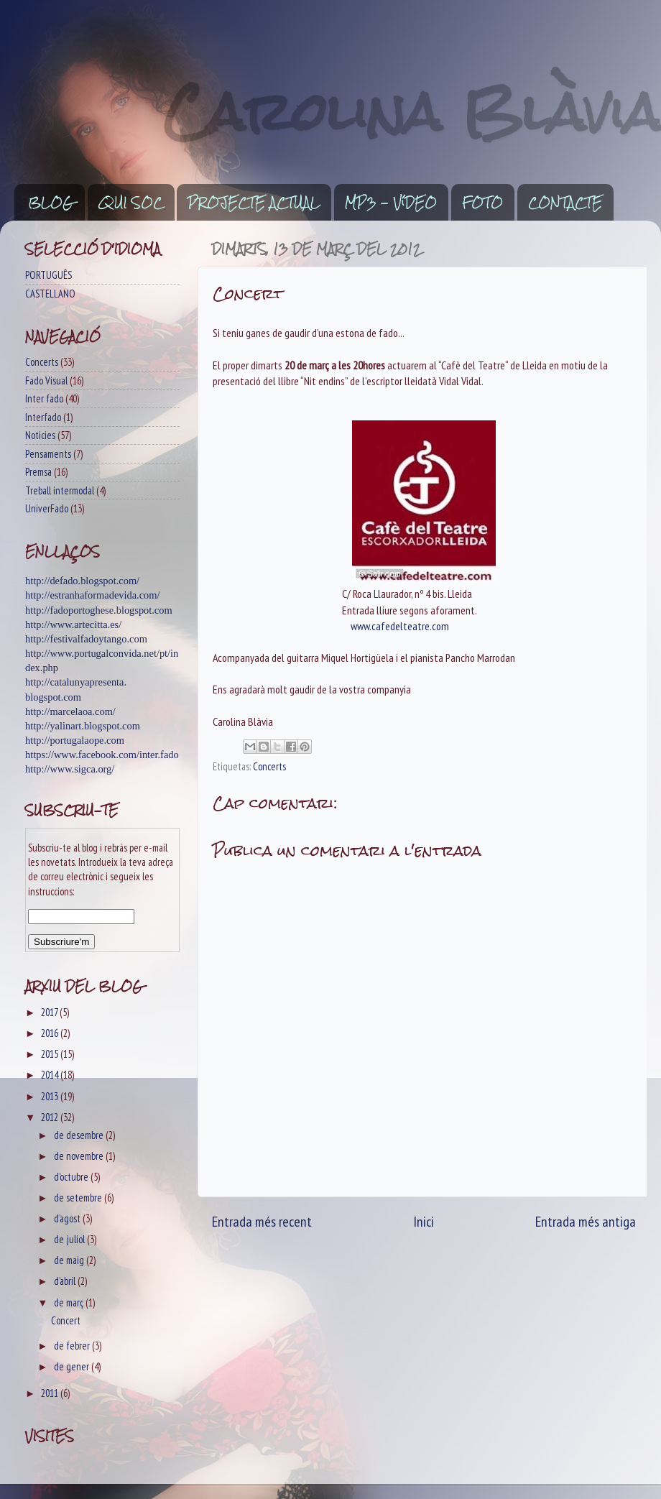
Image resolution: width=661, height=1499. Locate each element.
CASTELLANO (50, 293)
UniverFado (46, 508)
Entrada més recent (262, 1221)
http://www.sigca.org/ (69, 769)
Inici (423, 1221)
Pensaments (48, 454)
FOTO (482, 203)
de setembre (79, 1197)
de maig (70, 1260)
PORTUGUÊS (48, 275)
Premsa (38, 472)
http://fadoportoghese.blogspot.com (98, 610)
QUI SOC (130, 203)
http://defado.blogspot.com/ (82, 580)
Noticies (40, 435)
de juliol (70, 1239)
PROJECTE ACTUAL (254, 203)
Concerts (269, 766)
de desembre (80, 1135)
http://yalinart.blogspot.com (82, 726)
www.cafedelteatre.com (400, 626)
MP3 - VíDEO (391, 203)
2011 (50, 1393)
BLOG (50, 203)
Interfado (43, 417)
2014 (50, 1074)
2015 (50, 1054)
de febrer (73, 1345)
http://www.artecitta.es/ (73, 624)
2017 (50, 1012)
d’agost (68, 1218)
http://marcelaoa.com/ (70, 711)
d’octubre (72, 1177)
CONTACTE (565, 203)
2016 (50, 1033)
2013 (50, 1096)
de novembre (80, 1156)
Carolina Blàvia (412, 111)
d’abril (66, 1281)
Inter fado (44, 398)
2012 (50, 1117)
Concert (65, 1320)
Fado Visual (46, 380)
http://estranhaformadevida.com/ (92, 595)
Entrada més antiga (585, 1221)
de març (69, 1302)
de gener (72, 1366)
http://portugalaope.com (74, 740)
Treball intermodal (59, 490)
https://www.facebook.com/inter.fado (102, 754)
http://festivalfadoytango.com (86, 639)
